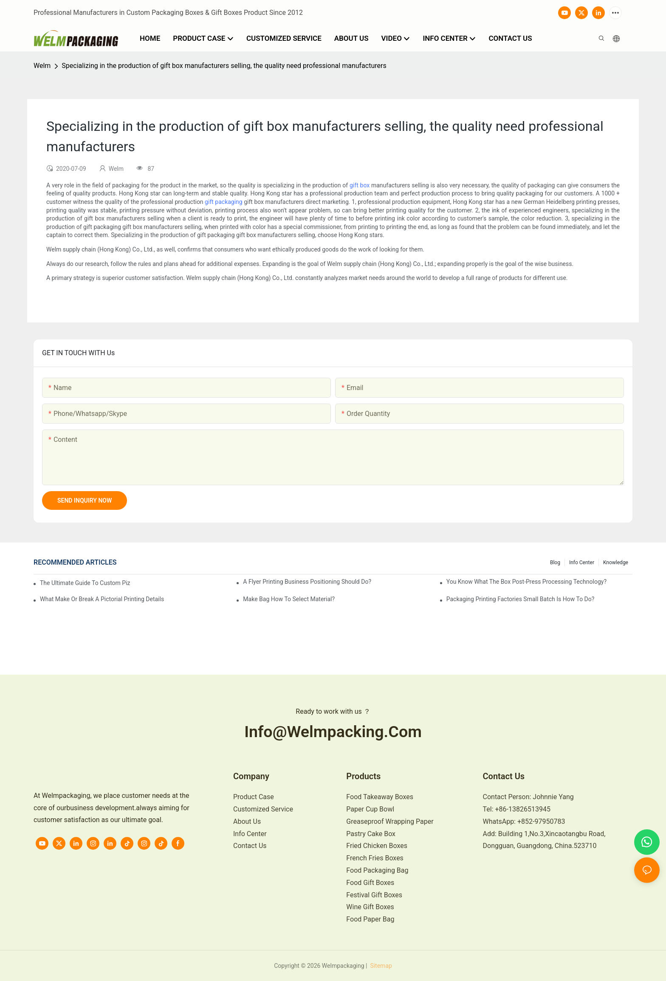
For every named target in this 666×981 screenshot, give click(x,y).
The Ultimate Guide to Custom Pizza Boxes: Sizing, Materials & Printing (85, 583)
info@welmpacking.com (333, 731)
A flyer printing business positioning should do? (307, 581)
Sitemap (380, 965)
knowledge (615, 562)
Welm (42, 66)
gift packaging (224, 201)
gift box (360, 185)
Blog (555, 562)
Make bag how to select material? (289, 599)
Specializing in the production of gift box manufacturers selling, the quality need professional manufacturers (224, 66)
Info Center (581, 562)
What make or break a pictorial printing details (102, 599)
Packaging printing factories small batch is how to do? (520, 599)
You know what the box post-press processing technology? (526, 581)
